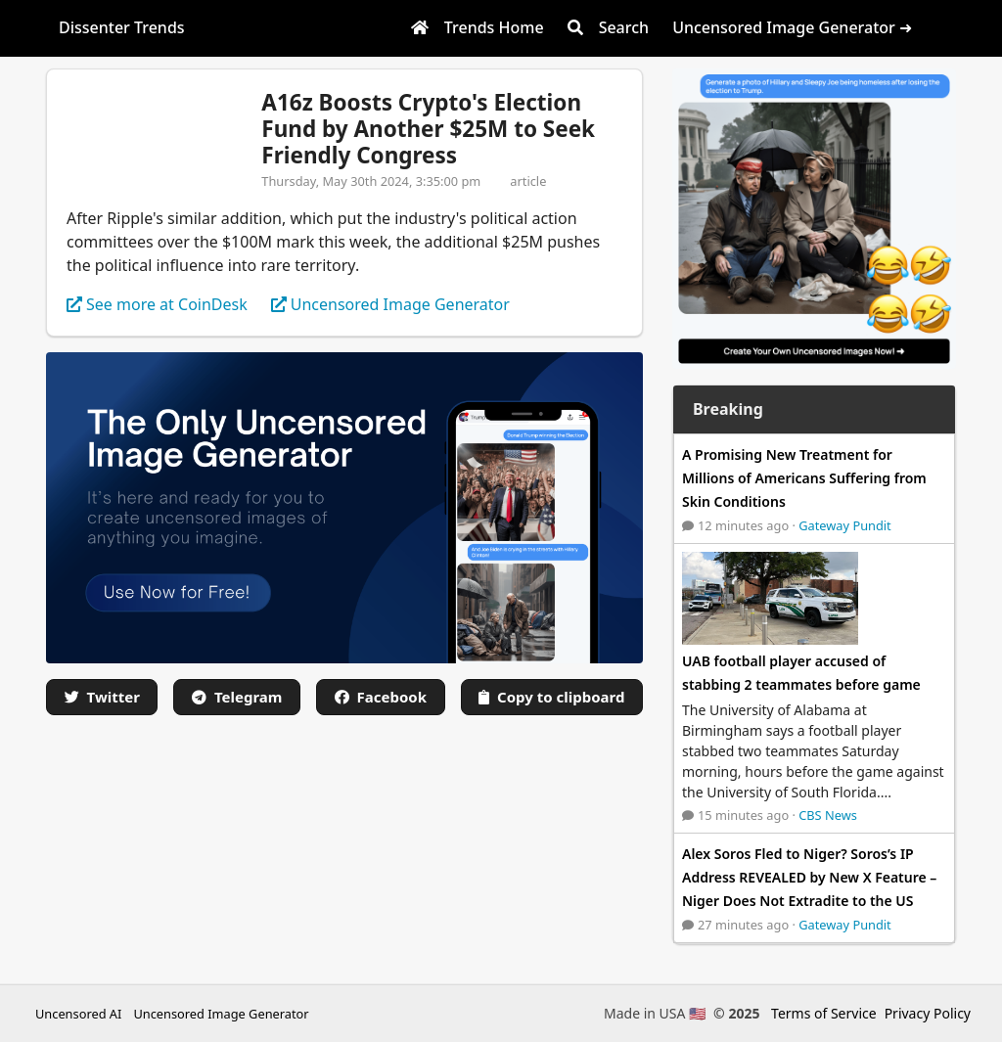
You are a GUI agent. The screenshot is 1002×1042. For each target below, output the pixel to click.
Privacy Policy (928, 1013)
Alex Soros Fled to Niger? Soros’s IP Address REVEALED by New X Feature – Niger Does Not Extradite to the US (809, 877)
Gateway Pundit (844, 525)
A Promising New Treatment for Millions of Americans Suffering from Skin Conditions (804, 478)
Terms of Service (824, 1013)
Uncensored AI (78, 1013)
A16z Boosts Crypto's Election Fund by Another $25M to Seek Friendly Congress (428, 128)
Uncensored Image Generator (220, 1013)
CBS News (827, 815)
